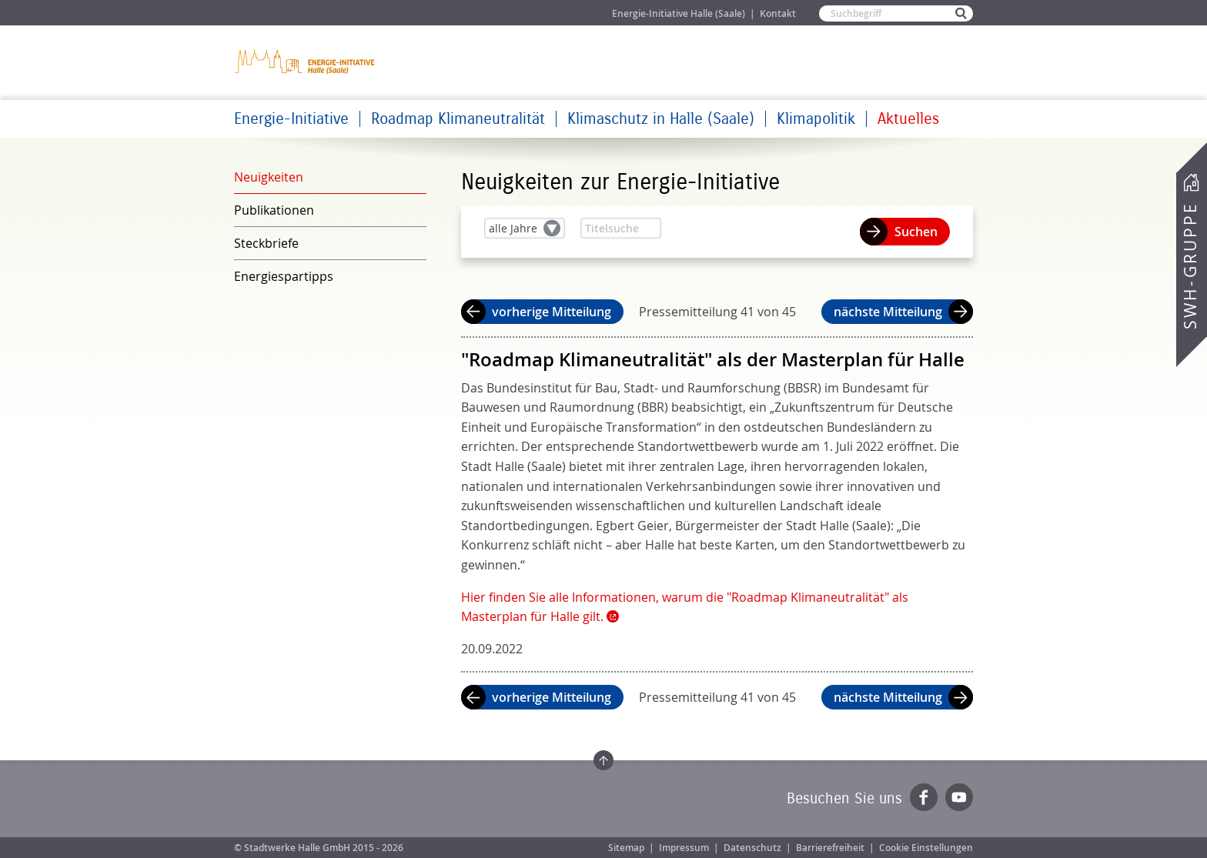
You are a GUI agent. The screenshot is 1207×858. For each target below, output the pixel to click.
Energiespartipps (283, 276)
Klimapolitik (816, 119)
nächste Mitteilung (888, 311)
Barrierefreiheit (830, 847)
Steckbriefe (266, 243)
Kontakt (778, 13)
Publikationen (274, 210)
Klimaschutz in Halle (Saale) (660, 119)
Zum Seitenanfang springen (603, 760)
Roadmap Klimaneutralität (458, 119)
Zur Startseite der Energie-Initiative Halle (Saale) (305, 61)
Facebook (924, 797)
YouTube (959, 797)
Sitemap (626, 847)
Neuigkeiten (268, 177)
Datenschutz (752, 847)
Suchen (916, 231)
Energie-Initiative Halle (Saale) (678, 13)
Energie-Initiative (291, 119)
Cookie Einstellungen (926, 847)
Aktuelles (908, 119)
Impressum (684, 847)
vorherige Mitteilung (551, 311)
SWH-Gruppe (1190, 266)
